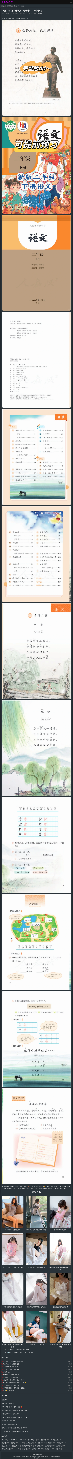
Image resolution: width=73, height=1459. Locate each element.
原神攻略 (45, 1439)
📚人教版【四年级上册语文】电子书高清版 (20, 1352)
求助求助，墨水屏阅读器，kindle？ (12, 1379)
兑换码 (5, 1442)
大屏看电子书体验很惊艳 (9, 1377)
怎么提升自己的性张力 (8, 1420)
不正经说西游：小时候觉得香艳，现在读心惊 (15, 1430)
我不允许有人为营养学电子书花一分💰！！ (15, 1382)
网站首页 (10, 6)
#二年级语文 (19, 1188)
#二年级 (62, 1186)
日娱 (59, 1448)
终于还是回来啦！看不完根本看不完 (13, 1387)
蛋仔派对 (42, 1442)
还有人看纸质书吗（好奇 (9, 1366)
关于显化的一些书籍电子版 (10, 1385)
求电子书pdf (5, 1371)
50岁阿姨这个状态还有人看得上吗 (12, 1413)
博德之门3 (62, 1442)
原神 (23, 1439)
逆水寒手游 (56, 1439)
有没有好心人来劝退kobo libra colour (18, 1349)
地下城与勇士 (34, 1439)
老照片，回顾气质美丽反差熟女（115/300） (15, 1416)
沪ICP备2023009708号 (36, 1453)
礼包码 (14, 1442)
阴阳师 (52, 1442)
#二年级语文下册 (10, 1188)
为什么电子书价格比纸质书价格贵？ (13, 1361)
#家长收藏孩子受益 (60, 1188)
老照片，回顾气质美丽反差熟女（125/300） (15, 1427)
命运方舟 (6, 1445)
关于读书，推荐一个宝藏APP (11, 1369)
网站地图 (36, 1456)
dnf (22, 1442)
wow (18, 1448)
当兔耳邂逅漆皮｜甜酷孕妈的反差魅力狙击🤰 (15, 1410)
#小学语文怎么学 (49, 1188)
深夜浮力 (4, 1399)
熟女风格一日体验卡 (8, 1403)
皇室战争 (50, 1448)
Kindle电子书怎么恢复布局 (10, 1374)
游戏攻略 (50, 1445)
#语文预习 (50, 1186)
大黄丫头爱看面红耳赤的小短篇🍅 (12, 1406)
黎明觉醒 (39, 1445)
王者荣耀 (13, 1439)
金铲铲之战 (31, 1442)
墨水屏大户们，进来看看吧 (10, 1363)
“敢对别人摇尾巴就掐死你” (9, 1423)
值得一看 (17, 6)
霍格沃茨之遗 (7, 1448)
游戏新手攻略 (38, 1448)
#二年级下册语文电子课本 (36, 1188)
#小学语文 (57, 1186)
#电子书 (25, 1188)
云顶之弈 (16, 1445)
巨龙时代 (26, 1448)
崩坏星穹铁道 (28, 1445)
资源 (5, 1439)
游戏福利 (61, 1445)
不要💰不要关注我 (7, 1390)
